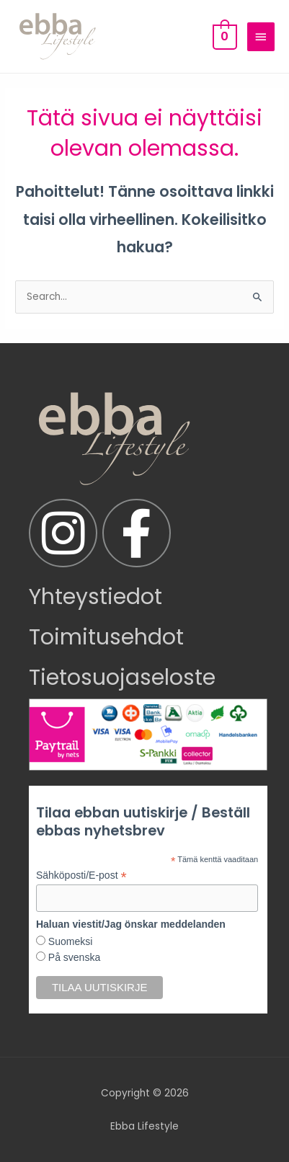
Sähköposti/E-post (81, 875)
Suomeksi (68, 941)
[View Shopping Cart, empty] (223, 36)
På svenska (72, 957)
